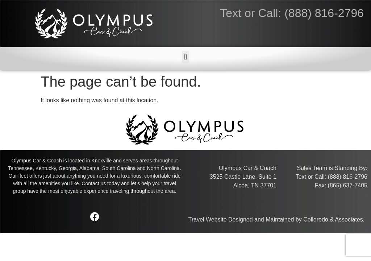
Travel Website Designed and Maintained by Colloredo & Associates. (276, 219)
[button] (185, 57)
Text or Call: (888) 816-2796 (292, 13)
